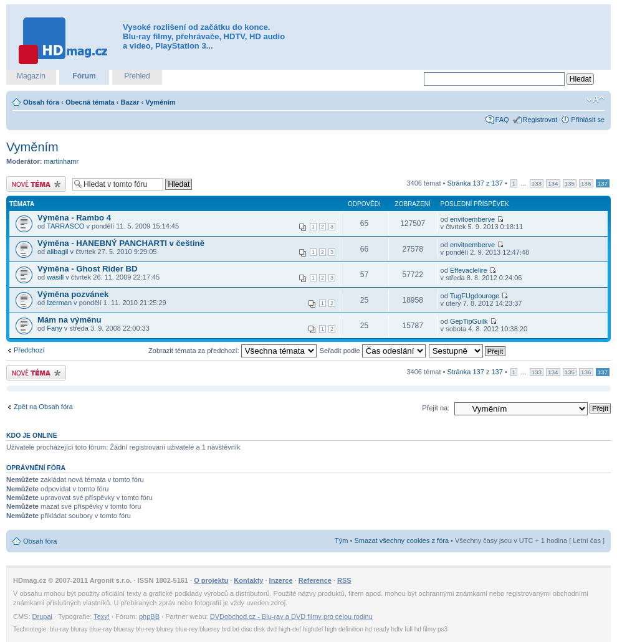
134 (553, 183)
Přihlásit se (588, 119)
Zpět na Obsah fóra (43, 406)
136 (586, 183)
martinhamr (61, 161)
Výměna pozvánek (72, 294)
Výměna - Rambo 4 (74, 217)
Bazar (130, 102)
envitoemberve (472, 219)
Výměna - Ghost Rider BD (87, 268)
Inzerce (281, 580)
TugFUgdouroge (475, 296)
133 (537, 183)
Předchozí (29, 350)
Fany (54, 328)
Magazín (31, 76)
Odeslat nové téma (36, 184)
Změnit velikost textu (595, 99)
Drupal (42, 616)
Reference (315, 580)
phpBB (149, 616)
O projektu (211, 580)
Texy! (101, 616)
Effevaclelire (468, 270)
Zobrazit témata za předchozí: (232, 350)
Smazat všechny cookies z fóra (401, 540)
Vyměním (160, 102)
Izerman (59, 302)
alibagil (57, 251)
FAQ (502, 119)
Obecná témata (90, 102)
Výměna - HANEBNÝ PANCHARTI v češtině (120, 243)
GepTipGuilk (469, 321)
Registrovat (540, 119)
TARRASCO (65, 226)
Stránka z (475, 183)
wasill (55, 277)
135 (570, 183)
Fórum (83, 76)
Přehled (137, 76)
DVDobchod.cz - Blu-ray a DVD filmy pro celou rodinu (291, 616)
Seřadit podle (373, 350)
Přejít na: (435, 408)
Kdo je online (31, 435)
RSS (344, 580)
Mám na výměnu (69, 319)
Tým (341, 540)
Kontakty (248, 580)
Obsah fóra (41, 102)
